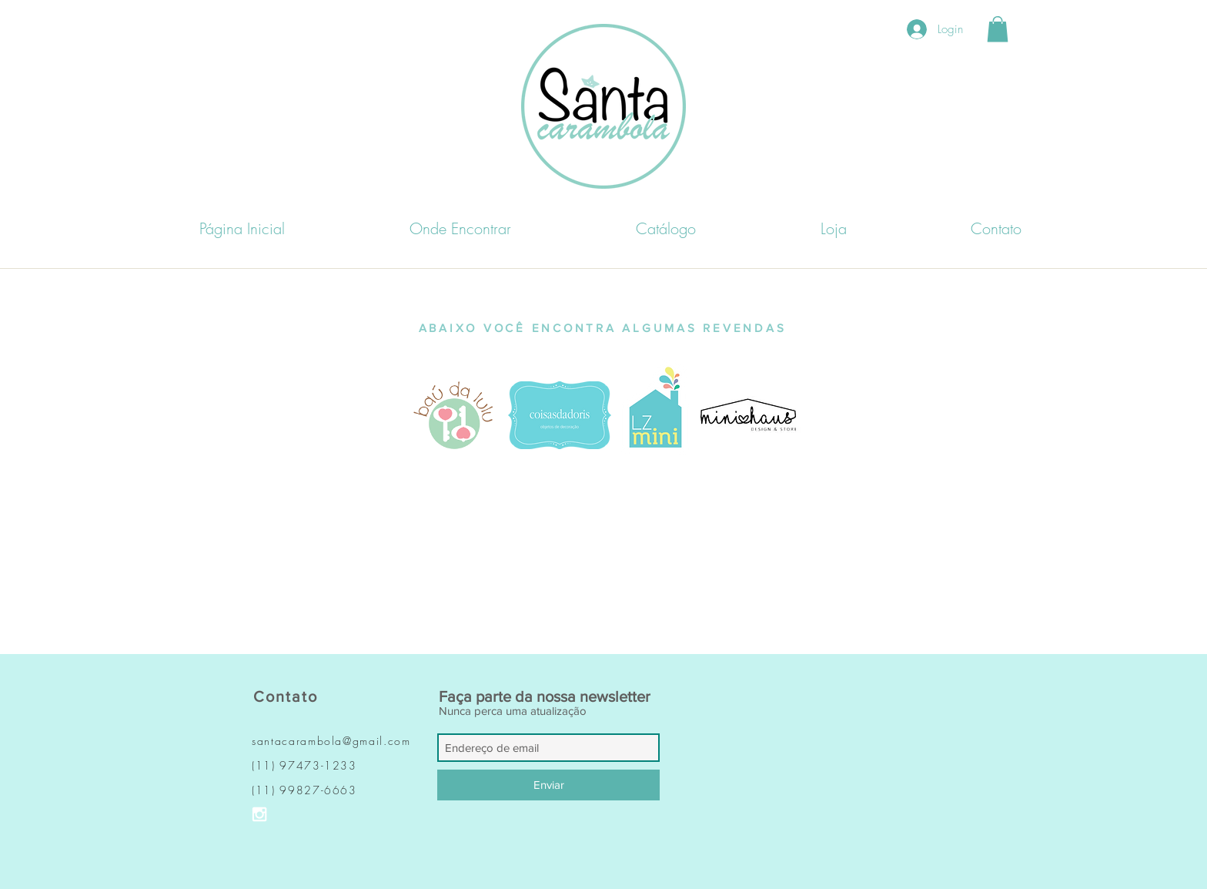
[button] (997, 29)
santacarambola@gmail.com (331, 740)
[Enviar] (548, 785)
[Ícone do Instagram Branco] (259, 814)
